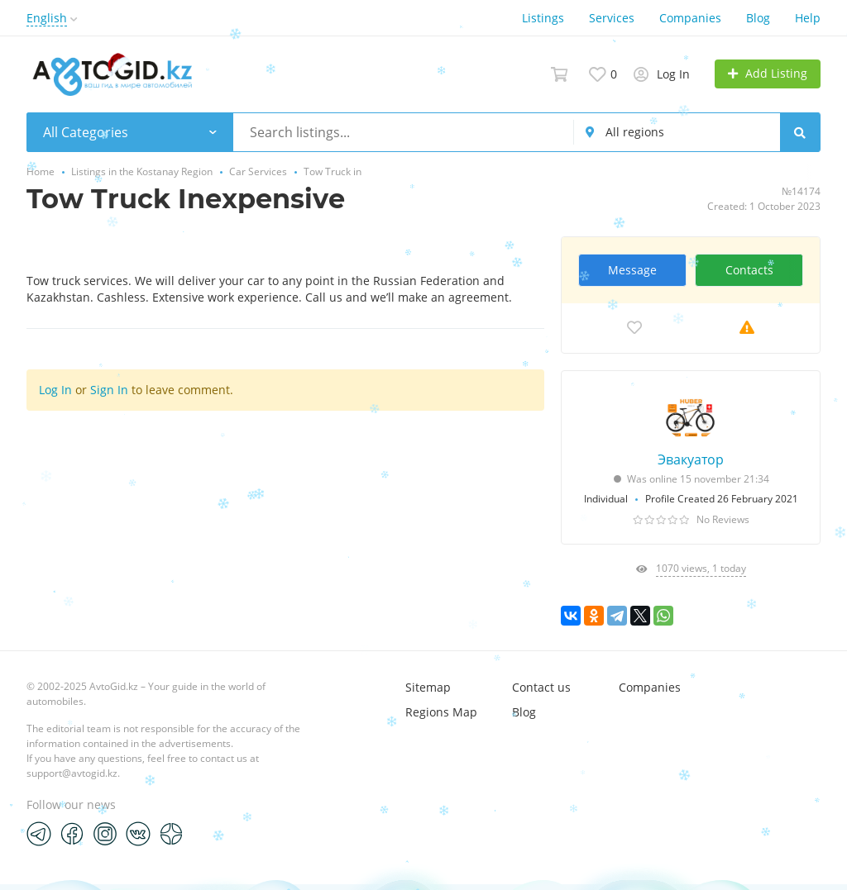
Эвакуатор (691, 459)
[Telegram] (38, 833)
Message (632, 270)
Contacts (749, 270)
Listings (543, 18)
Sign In (109, 389)
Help (808, 18)
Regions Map (441, 712)
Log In (55, 389)
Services (611, 18)
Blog (758, 18)
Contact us (541, 687)
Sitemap (428, 687)
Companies (690, 18)
